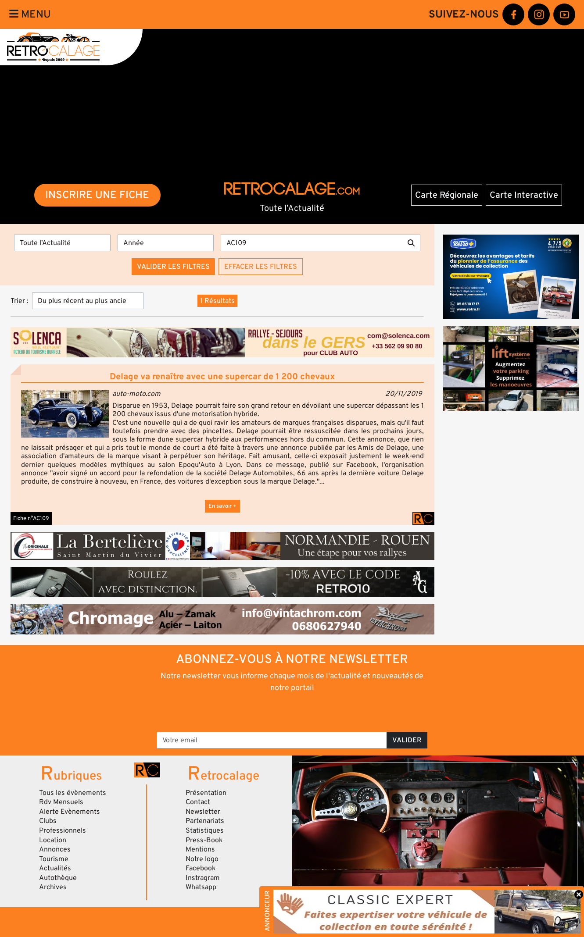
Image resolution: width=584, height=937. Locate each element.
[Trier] (87, 300)
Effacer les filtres (260, 266)
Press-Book (204, 840)
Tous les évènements (72, 793)
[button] (65, 414)
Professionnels (62, 830)
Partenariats (205, 821)
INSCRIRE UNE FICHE (97, 195)
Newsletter (203, 811)
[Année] (166, 243)
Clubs (48, 821)
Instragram (203, 878)
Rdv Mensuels (61, 802)
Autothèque (58, 878)
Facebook (201, 868)
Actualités (55, 868)
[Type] (62, 243)
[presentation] (279, 712)
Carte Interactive (524, 195)
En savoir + (222, 506)
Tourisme (53, 859)
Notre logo (202, 859)
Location (52, 840)
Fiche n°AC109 (31, 518)
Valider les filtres (173, 266)
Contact (198, 802)
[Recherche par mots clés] (311, 243)
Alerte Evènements (69, 811)
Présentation (206, 793)
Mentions (200, 849)
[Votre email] (272, 740)
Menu (30, 14)
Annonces (55, 849)
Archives (53, 887)
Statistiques (205, 830)
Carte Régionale (446, 195)
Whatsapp (201, 887)
